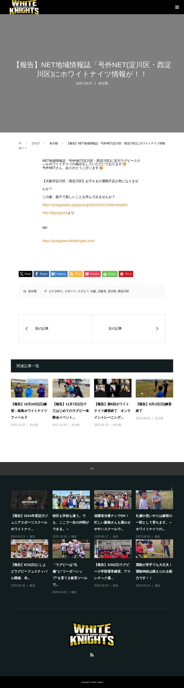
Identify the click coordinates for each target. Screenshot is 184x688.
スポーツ (70, 291)
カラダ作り (56, 291)
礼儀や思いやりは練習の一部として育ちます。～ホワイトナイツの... (154, 522)
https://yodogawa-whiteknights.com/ (68, 241)
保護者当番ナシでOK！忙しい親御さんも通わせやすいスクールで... (112, 522)
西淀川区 (123, 291)
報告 (32, 536)
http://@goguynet (55, 213)
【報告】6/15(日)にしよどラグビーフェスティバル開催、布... (29, 571)
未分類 (103, 83)
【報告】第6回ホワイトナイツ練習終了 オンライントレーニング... (112, 410)
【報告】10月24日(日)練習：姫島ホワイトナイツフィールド (29, 410)
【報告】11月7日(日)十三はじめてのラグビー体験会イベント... (71, 410)
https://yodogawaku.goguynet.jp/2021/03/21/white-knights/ (84, 205)
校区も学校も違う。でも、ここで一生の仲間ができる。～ (71, 522)
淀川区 (112, 291)
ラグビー (83, 291)
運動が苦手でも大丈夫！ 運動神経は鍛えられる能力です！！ (155, 571)
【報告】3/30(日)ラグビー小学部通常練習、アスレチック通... (112, 571)
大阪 (93, 291)
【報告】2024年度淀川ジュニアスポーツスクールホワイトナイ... (29, 522)
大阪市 (102, 291)
